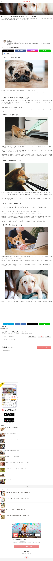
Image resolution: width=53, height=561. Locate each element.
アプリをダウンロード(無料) (26, 546)
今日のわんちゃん (24, 553)
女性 (41, 336)
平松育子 (10, 41)
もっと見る (26, 486)
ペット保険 (29, 553)
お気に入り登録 (49, 21)
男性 (48, 336)
